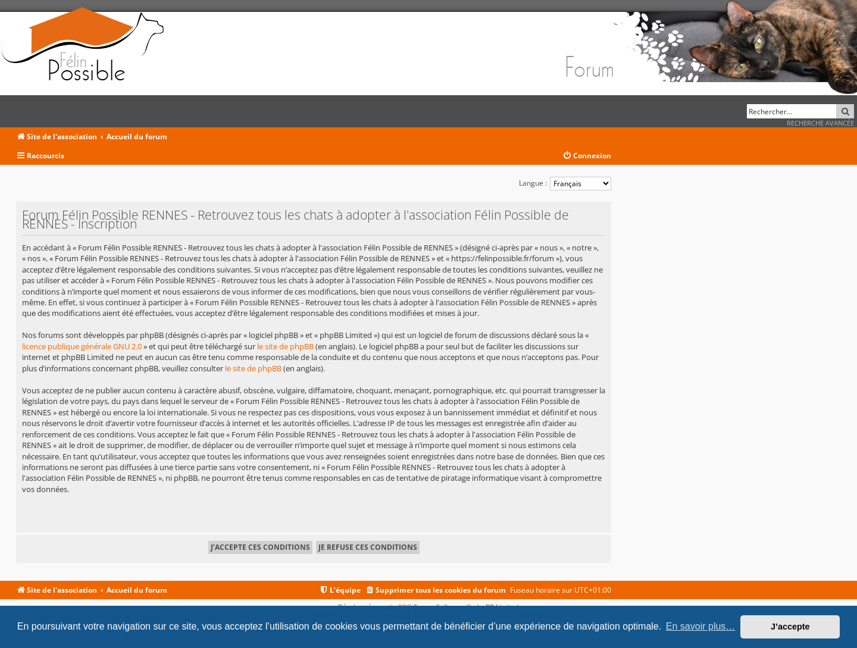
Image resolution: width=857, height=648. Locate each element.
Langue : (533, 183)
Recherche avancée (820, 122)
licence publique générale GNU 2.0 (82, 346)
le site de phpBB (285, 346)
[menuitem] (586, 156)
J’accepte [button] (790, 626)
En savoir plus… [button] (701, 626)
